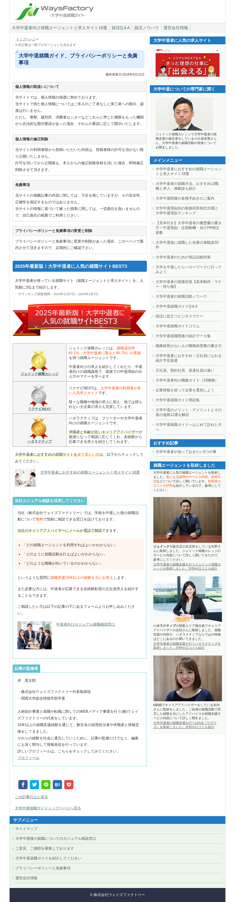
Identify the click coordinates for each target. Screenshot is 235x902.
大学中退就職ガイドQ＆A (177, 306)
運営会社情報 (175, 27)
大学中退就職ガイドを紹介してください (48, 858)
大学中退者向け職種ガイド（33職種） (187, 380)
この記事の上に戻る (31, 797)
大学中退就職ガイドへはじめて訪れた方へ (189, 427)
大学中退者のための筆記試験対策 (183, 257)
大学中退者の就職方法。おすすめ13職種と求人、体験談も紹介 (187, 186)
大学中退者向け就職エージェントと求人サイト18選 (59, 27)
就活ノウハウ (146, 27)
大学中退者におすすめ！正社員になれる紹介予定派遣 (189, 358)
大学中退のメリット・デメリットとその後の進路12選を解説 (189, 412)
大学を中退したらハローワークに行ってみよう (189, 269)
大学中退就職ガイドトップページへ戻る (48, 808)
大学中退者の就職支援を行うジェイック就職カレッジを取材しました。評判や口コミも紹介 (187, 566)
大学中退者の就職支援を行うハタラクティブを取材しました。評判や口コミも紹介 (187, 646)
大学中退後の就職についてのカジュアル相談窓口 (55, 838)
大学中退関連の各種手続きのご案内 (185, 198)
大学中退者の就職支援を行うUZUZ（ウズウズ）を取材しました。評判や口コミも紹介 (184, 725)
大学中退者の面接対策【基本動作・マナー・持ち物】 (189, 284)
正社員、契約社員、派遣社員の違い (185, 370)
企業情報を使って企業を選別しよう (185, 390)
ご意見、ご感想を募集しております (44, 848)
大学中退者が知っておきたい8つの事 (186, 452)
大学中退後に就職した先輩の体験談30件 (187, 244)
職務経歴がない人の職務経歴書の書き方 (189, 346)
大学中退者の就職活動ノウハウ (181, 296)
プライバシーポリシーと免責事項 (42, 868)
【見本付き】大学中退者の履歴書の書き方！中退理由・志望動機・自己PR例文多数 (189, 228)
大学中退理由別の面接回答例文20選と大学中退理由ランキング (187, 210)
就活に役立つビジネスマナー (179, 316)
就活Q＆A (121, 27)
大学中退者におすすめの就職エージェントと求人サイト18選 (90, 472)
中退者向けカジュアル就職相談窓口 (85, 624)
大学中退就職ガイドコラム (178, 326)
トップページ (25, 39)
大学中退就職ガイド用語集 (178, 400)
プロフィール (28, 758)
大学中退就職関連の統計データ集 (183, 336)
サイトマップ (26, 829)
